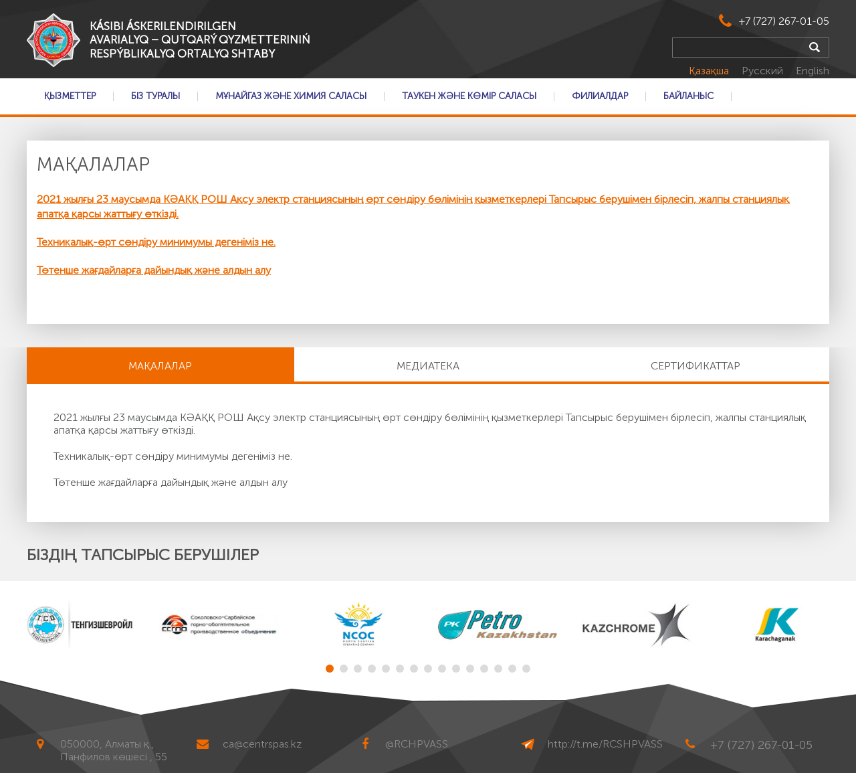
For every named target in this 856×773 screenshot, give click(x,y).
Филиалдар (600, 96)
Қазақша (710, 70)
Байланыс (688, 96)
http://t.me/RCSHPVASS (605, 744)
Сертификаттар (695, 365)
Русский (764, 70)
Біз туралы (155, 96)
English (812, 70)
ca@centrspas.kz (262, 744)
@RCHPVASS (416, 744)
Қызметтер (70, 96)
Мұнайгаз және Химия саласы (290, 96)
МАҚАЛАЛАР (160, 365)
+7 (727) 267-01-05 (784, 21)
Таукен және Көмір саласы (469, 96)
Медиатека (428, 365)
